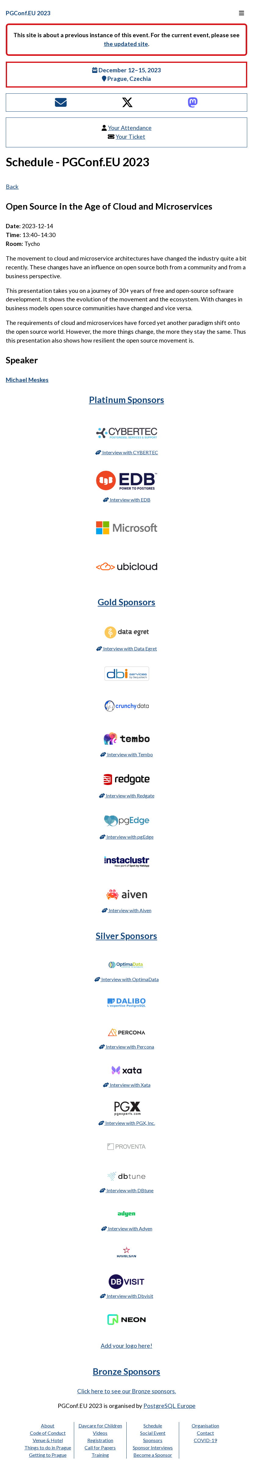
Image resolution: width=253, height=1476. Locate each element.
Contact (205, 1433)
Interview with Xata (126, 1085)
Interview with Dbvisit (126, 1296)
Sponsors (152, 1440)
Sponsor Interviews (153, 1447)
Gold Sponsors (126, 602)
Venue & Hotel (48, 1440)
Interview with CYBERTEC (126, 452)
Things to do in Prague (47, 1447)
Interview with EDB (126, 499)
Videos (100, 1433)
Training (100, 1455)
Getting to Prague (48, 1455)
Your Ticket (130, 136)
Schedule (152, 1425)
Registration (100, 1440)
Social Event (152, 1433)
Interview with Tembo (126, 754)
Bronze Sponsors (126, 1371)
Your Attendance (130, 127)
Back (12, 186)
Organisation (205, 1425)
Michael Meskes (27, 379)
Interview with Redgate (126, 795)
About (47, 1425)
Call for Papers (100, 1447)
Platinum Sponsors (126, 399)
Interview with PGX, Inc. (126, 1123)
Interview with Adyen (126, 1228)
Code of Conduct (48, 1433)
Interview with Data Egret (126, 648)
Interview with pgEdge (126, 837)
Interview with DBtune (126, 1190)
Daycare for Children (100, 1425)
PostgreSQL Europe (169, 1405)
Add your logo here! (126, 1345)
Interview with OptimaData (126, 979)
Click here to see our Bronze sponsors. (126, 1391)
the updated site (126, 43)
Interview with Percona (126, 1046)
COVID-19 (205, 1440)
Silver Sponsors (126, 936)
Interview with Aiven (126, 910)
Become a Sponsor (152, 1455)
